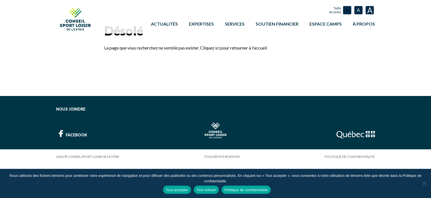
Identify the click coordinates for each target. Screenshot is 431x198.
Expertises (201, 23)
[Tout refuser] (424, 183)
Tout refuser (206, 190)
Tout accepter (177, 190)
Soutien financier (277, 23)
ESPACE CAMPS (326, 23)
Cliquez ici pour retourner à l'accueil (233, 47)
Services (235, 23)
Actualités (164, 23)
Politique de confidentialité (350, 156)
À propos (364, 23)
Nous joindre (70, 108)
